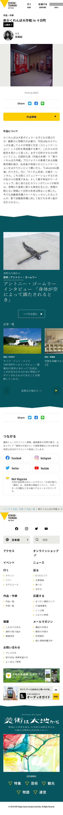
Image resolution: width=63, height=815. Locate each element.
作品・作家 (8, 15)
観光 (51, 783)
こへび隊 (40, 610)
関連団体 (10, 635)
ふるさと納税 (42, 614)
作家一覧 (10, 605)
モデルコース (12, 584)
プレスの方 (11, 652)
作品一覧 (31, 509)
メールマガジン (43, 621)
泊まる (39, 588)
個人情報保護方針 (44, 640)
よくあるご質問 (13, 661)
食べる (39, 584)
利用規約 (40, 635)
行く (6, 570)
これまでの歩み (13, 627)
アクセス (8, 551)
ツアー (9, 580)
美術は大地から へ (31, 390)
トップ (6, 509)
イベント (9, 562)
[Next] (56, 390)
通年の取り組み (13, 631)
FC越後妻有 (41, 605)
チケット (10, 575)
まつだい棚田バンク (45, 601)
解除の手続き (42, 631)
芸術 (34, 783)
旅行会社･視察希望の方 (17, 657)
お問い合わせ (11, 647)
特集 (17, 783)
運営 (42, 792)
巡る (36, 570)
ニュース (38, 562)
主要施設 (40, 580)
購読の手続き (42, 627)
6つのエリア (42, 575)
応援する (39, 596)
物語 (26, 792)
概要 (6, 621)
